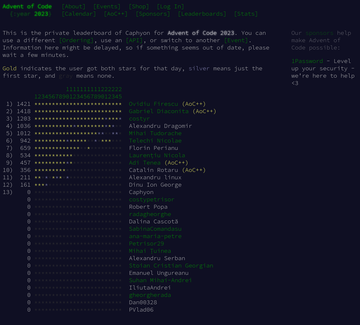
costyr (139, 118)
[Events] (107, 6)
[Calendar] (78, 13)
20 (102, 92)
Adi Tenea (145, 162)
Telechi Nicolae (155, 140)
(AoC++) (194, 103)
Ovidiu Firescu (153, 103)
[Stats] (246, 13)
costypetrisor (152, 199)
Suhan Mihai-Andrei (160, 280)
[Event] (236, 40)
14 (81, 92)
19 (99, 92)
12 (74, 92)
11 (71, 92)
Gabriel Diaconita (159, 111)
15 (85, 92)
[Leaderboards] (202, 13)
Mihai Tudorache (155, 133)
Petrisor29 (146, 243)
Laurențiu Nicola (157, 155)
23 (113, 92)
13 (78, 92)
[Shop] (138, 6)
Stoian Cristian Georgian (171, 265)
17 (92, 92)
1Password (307, 61)
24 (116, 92)
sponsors (319, 32)
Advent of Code (27, 6)
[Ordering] (76, 40)
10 (67, 92)
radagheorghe (150, 214)
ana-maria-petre (155, 236)
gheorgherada (150, 294)
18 (95, 92)
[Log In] (170, 6)
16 (88, 92)
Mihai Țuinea (150, 250)
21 (106, 92)
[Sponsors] (152, 13)
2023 (41, 13)
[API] (134, 40)
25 (120, 92)
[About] (73, 6)
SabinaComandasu (155, 228)
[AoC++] (115, 13)
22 (109, 92)
